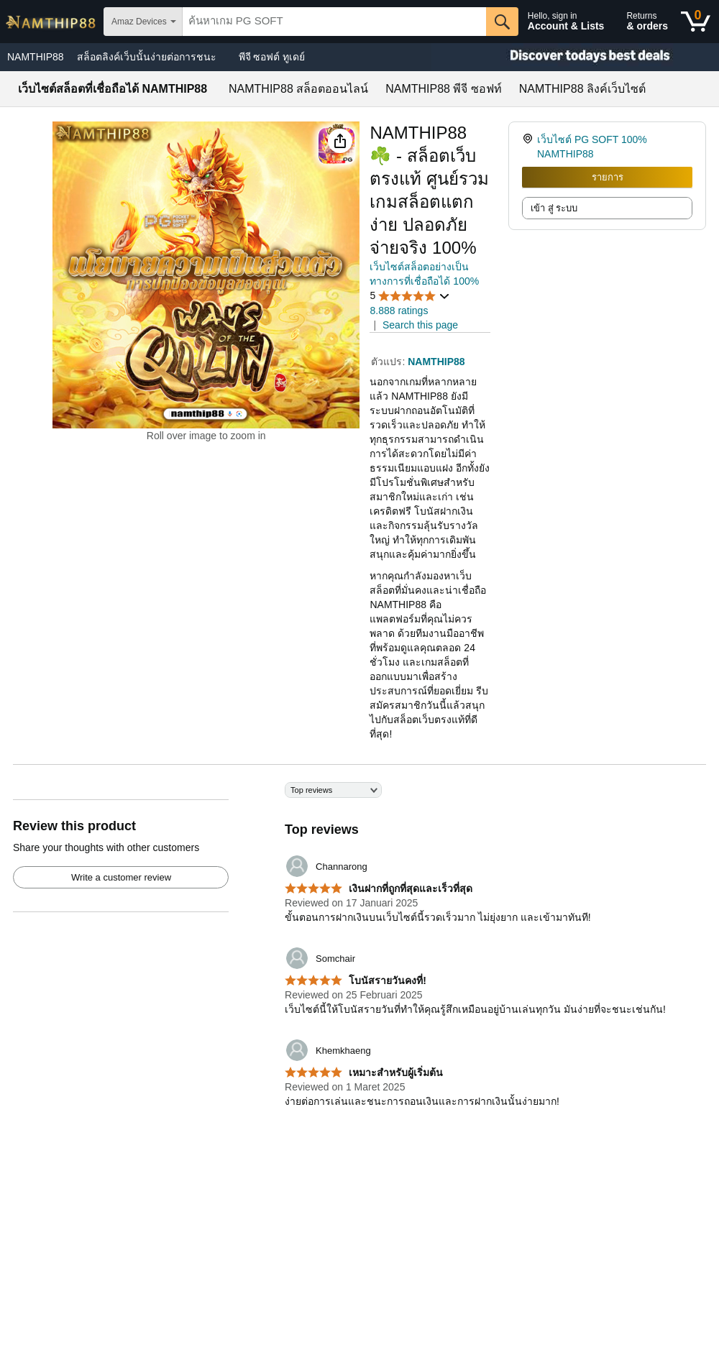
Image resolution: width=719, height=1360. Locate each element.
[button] (340, 141)
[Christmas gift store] (575, 57)
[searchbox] (334, 21)
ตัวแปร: (389, 361)
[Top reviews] (359, 953)
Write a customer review (121, 877)
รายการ (607, 177)
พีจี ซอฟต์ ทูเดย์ (272, 57)
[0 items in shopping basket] (695, 22)
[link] (529, 146)
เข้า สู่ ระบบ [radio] (554, 208)
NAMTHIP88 (35, 57)
